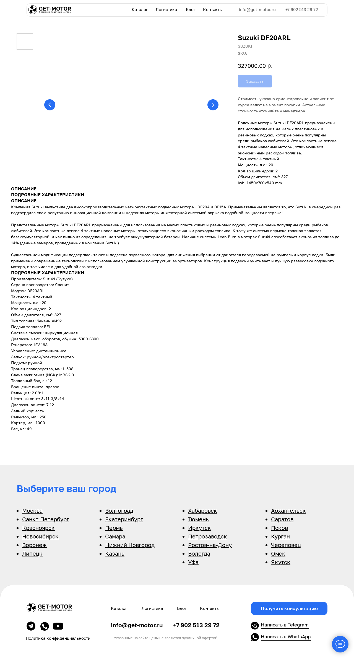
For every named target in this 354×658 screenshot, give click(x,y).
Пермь (114, 527)
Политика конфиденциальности (58, 638)
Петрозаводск (207, 536)
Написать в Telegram (285, 625)
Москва (32, 510)
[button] (289, 608)
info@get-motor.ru (257, 9)
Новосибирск (40, 536)
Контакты (213, 9)
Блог (191, 9)
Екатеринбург (124, 519)
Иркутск (199, 527)
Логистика (166, 9)
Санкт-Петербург (45, 519)
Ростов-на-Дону (210, 545)
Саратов (282, 519)
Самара (115, 536)
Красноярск (38, 527)
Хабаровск (202, 510)
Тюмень (198, 519)
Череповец (286, 545)
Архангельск (288, 510)
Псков (279, 527)
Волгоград (119, 510)
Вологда (199, 553)
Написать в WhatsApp (286, 636)
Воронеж (34, 545)
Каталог (140, 9)
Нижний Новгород (130, 545)
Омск (278, 553)
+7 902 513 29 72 (301, 9)
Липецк (32, 553)
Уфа (193, 562)
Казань (114, 553)
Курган (280, 536)
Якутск (280, 562)
